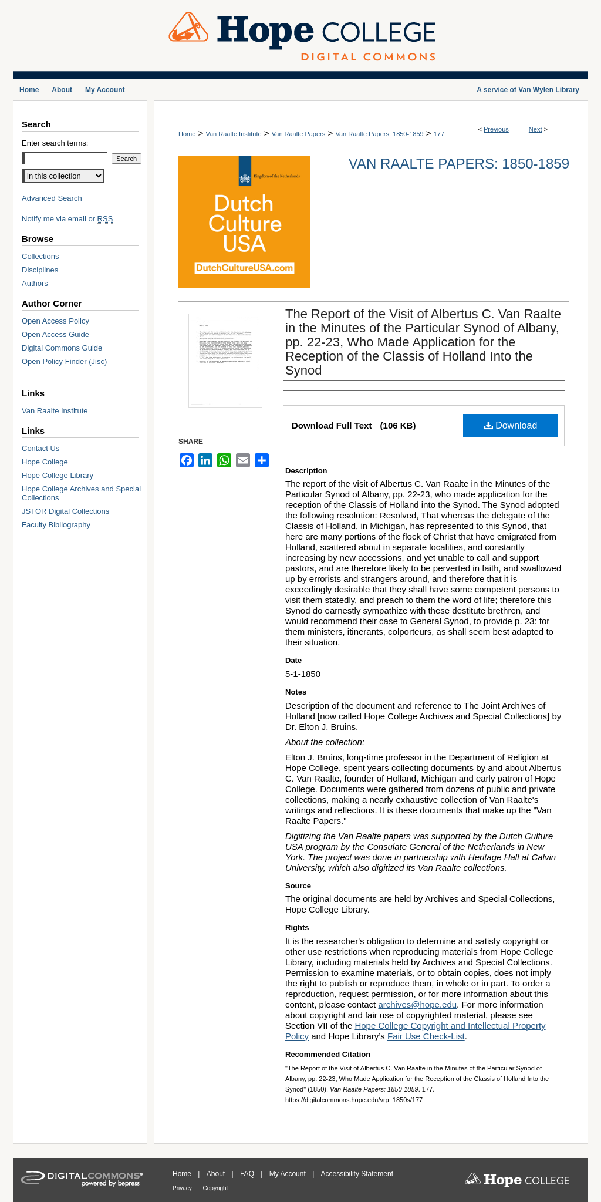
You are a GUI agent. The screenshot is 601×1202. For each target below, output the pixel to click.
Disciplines (40, 269)
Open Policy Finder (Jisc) (64, 361)
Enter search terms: (55, 143)
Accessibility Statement (357, 1174)
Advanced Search (52, 198)
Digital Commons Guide (62, 348)
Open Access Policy (55, 321)
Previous (496, 129)
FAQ (248, 1174)
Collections (40, 256)
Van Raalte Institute (233, 133)
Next (535, 129)
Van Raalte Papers (299, 133)
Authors (35, 283)
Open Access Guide (55, 334)
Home (186, 133)
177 (439, 133)
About (217, 1174)
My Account (288, 1174)
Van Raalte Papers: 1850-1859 (379, 133)
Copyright (215, 1188)
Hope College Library (57, 475)
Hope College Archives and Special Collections (81, 493)
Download (511, 425)
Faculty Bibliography (56, 524)
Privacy (183, 1188)
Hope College (45, 461)
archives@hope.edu (417, 1004)
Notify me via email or (67, 218)
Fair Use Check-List (426, 1036)
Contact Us (40, 448)
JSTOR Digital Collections (65, 511)
